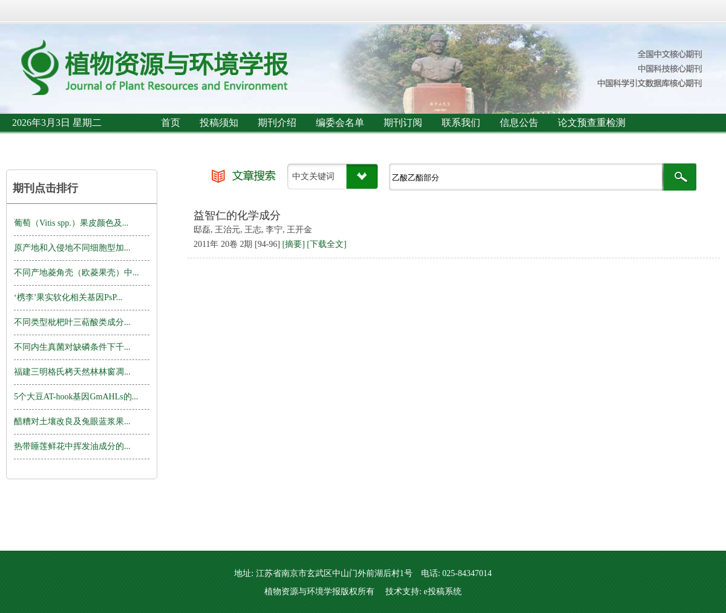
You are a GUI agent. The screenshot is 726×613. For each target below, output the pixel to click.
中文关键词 (313, 176)
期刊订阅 (403, 122)
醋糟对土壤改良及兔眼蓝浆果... (72, 421)
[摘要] (293, 244)
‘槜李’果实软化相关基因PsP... (68, 297)
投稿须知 (219, 122)
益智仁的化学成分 (237, 215)
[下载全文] (326, 244)
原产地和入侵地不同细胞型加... (72, 247)
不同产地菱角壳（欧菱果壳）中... (76, 272)
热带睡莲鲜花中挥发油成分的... (72, 446)
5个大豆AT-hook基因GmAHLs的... (76, 396)
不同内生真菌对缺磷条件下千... (72, 347)
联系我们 (461, 122)
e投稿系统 (442, 591)
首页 (170, 122)
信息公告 (519, 122)
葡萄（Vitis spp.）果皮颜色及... (71, 223)
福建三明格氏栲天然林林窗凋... (72, 371)
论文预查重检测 (592, 122)
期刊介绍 (277, 122)
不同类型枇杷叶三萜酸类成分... (72, 322)
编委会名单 (340, 122)
